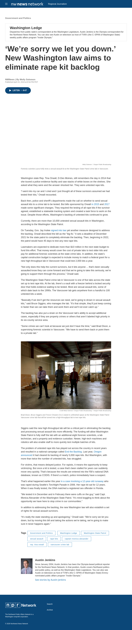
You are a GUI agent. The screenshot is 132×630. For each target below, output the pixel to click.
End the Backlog (73, 451)
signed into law (58, 230)
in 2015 (95, 204)
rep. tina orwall (37, 545)
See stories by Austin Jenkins (50, 579)
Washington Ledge (26, 28)
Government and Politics (18, 18)
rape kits (54, 539)
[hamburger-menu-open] (6, 3)
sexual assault (36, 539)
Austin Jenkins (45, 560)
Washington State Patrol (95, 533)
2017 (106, 204)
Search (49, 604)
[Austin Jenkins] (26, 566)
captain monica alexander (76, 539)
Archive (50, 610)
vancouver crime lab (60, 545)
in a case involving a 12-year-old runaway (82, 481)
